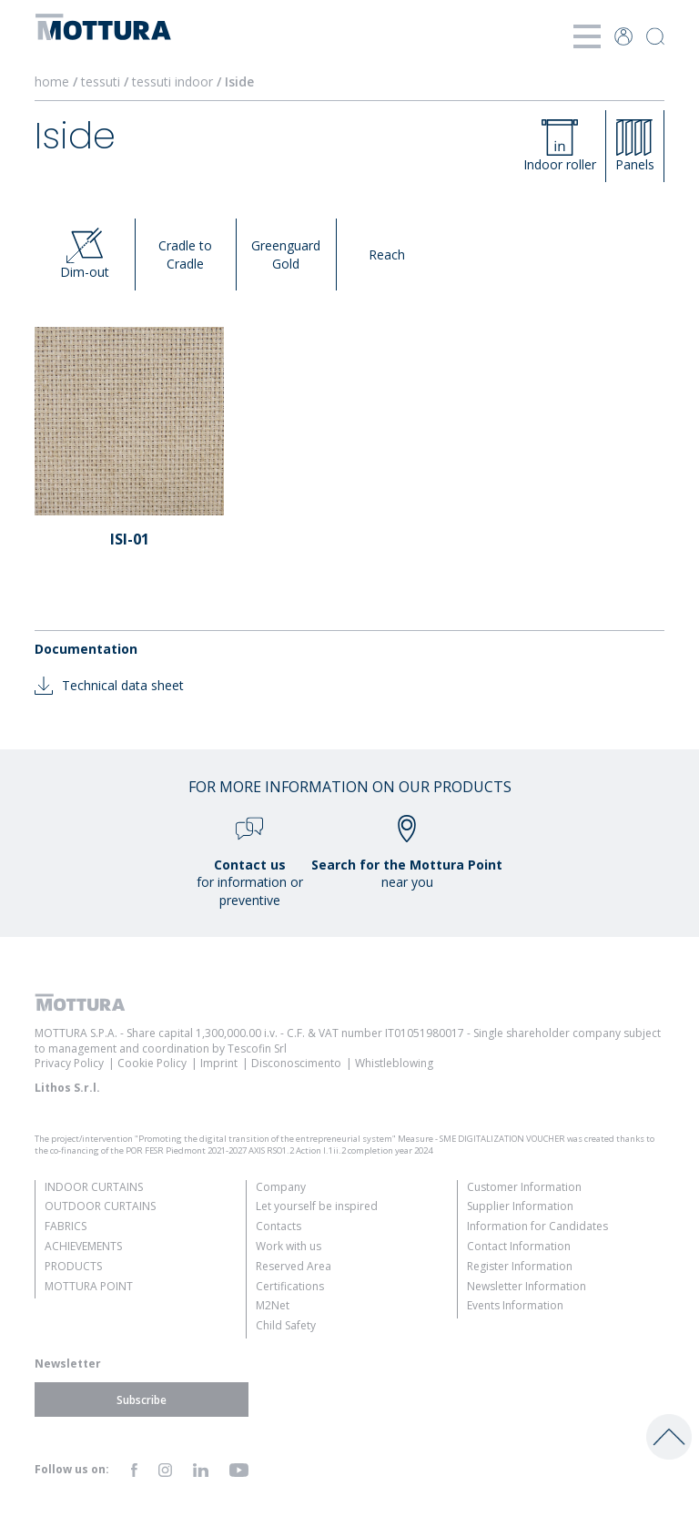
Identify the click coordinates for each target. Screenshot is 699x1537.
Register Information (519, 1266)
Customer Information (524, 1187)
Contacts (278, 1226)
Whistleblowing (394, 1063)
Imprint (219, 1063)
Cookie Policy (152, 1063)
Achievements (83, 1246)
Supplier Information (520, 1206)
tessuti (102, 81)
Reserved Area (293, 1266)
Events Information (515, 1305)
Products (73, 1266)
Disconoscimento (296, 1063)
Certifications (290, 1286)
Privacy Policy (69, 1063)
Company (281, 1187)
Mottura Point (89, 1286)
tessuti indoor (174, 81)
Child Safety (286, 1325)
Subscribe (141, 1399)
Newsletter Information (526, 1286)
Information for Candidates (537, 1226)
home (52, 81)
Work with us (288, 1246)
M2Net (272, 1305)
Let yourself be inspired (317, 1206)
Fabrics (65, 1226)
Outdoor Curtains (100, 1206)
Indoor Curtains (94, 1187)
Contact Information (519, 1246)
